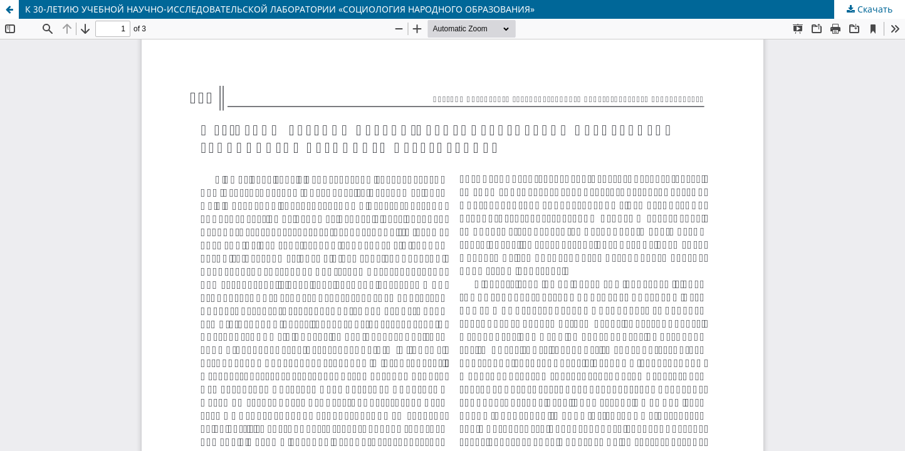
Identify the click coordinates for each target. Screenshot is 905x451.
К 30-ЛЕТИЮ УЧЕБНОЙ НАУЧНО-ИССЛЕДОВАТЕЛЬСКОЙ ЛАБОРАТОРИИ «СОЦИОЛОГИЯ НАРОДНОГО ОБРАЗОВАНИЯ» (280, 9)
